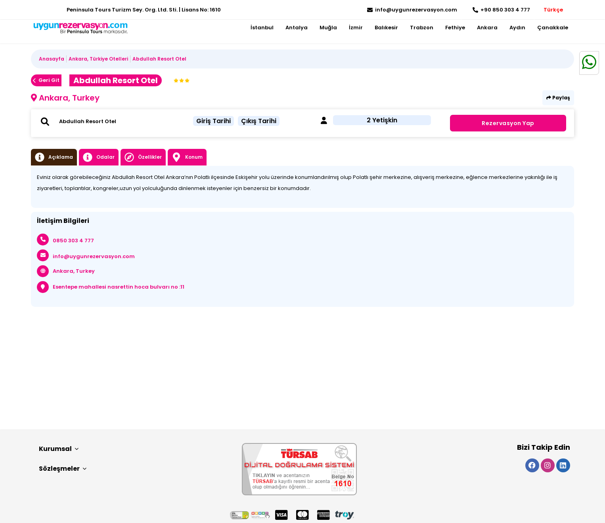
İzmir (356, 27)
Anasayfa (51, 58)
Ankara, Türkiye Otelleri (98, 58)
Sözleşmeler (62, 468)
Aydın (517, 27)
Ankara (487, 27)
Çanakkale (552, 27)
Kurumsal (58, 448)
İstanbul (262, 27)
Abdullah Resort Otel (159, 58)
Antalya (296, 27)
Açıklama (54, 157)
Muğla (328, 27)
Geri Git (46, 80)
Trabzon (421, 27)
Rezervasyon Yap (508, 123)
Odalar (99, 157)
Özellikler (143, 157)
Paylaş (558, 97)
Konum (187, 157)
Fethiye (455, 27)
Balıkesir (386, 27)
